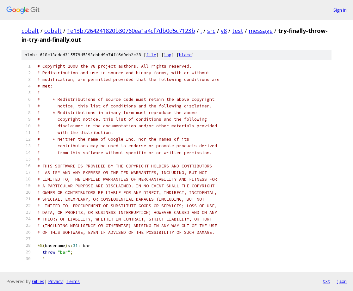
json (342, 281)
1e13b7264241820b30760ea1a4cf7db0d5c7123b (131, 30)
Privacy (55, 281)
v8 (224, 30)
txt (326, 281)
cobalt (30, 30)
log (167, 55)
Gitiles (38, 281)
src (211, 30)
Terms (73, 281)
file (151, 55)
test (237, 30)
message (261, 30)
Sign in (340, 10)
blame (185, 55)
